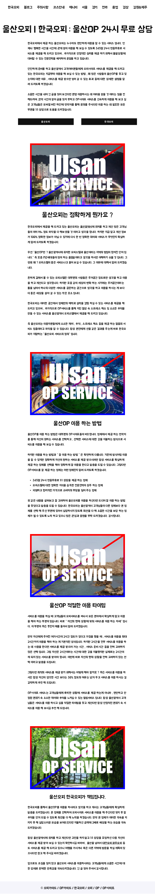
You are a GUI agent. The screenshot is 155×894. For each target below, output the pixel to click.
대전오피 (107, 843)
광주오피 (117, 843)
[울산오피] (46, 121)
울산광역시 (86, 226)
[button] (85, 7)
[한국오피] (109, 121)
